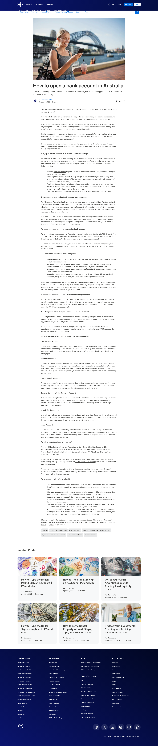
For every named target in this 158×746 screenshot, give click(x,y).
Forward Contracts (54, 684)
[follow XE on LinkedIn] (112, 727)
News (88, 12)
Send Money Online (23, 662)
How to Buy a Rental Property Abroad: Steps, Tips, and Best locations (77, 629)
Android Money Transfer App (90, 666)
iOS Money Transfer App (88, 670)
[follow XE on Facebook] (96, 727)
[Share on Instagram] (124, 101)
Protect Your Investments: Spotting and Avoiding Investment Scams (120, 629)
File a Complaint (117, 699)
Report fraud (21, 714)
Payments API (53, 699)
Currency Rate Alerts (87, 699)
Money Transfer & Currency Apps (91, 662)
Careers (114, 670)
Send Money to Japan (24, 677)
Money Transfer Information (120, 696)
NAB (102, 459)
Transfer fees (22, 707)
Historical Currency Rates (88, 691)
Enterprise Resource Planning (58, 692)
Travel (57, 12)
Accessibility (116, 703)
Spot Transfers (53, 673)
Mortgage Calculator (87, 713)
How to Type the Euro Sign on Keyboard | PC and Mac (79, 581)
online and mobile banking (85, 462)
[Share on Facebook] (113, 101)
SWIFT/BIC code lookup (88, 717)
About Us (115, 662)
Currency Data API (54, 696)
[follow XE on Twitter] (104, 727)
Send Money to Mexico (25, 673)
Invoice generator (86, 710)
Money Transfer (31, 12)
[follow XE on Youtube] (129, 727)
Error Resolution (117, 707)
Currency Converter (87, 684)
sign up (51, 525)
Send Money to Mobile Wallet (26, 696)
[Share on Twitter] (116, 101)
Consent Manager (117, 692)
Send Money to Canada (25, 684)
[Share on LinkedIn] (120, 101)
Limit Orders (53, 688)
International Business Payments (59, 670)
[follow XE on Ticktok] (137, 727)
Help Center (116, 673)
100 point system (47, 236)
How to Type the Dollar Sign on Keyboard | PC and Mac (37, 629)
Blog (21, 12)
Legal (114, 681)
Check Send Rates (54, 666)
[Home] (20, 4)
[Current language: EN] (111, 4)
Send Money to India (24, 666)
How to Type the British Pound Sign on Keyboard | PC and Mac (36, 583)
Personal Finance (46, 12)
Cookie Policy (116, 688)
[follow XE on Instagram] (121, 727)
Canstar (55, 459)
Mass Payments (54, 703)
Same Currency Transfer (56, 677)
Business (39, 4)
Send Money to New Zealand (26, 692)
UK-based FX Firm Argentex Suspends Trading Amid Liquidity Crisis (118, 584)
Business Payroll (54, 710)
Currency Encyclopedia (88, 695)
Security (20, 710)
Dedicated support (118, 677)
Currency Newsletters (87, 702)
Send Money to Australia (25, 688)
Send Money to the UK (24, 681)
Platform (49, 4)
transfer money (60, 172)
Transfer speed (22, 703)
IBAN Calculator (85, 706)
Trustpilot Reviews (23, 718)
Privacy (114, 684)
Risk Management (54, 681)
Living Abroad (68, 12)
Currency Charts (86, 688)
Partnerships (116, 666)
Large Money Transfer (24, 699)
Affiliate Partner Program (56, 718)
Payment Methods (54, 707)
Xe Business (53, 662)
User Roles (52, 714)
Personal (29, 4)
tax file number (87, 117)
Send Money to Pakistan (25, 670)
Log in (43, 525)
